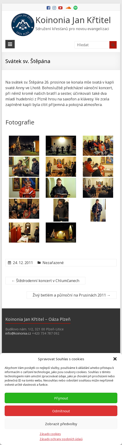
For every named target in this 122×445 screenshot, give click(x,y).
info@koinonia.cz (18, 333)
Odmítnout (61, 411)
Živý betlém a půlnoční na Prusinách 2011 (72, 295)
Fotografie (19, 122)
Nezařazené (53, 262)
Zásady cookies (50, 434)
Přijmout (61, 398)
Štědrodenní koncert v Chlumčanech (45, 280)
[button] (115, 359)
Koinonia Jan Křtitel (73, 20)
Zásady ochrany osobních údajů (61, 439)
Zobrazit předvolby (61, 423)
